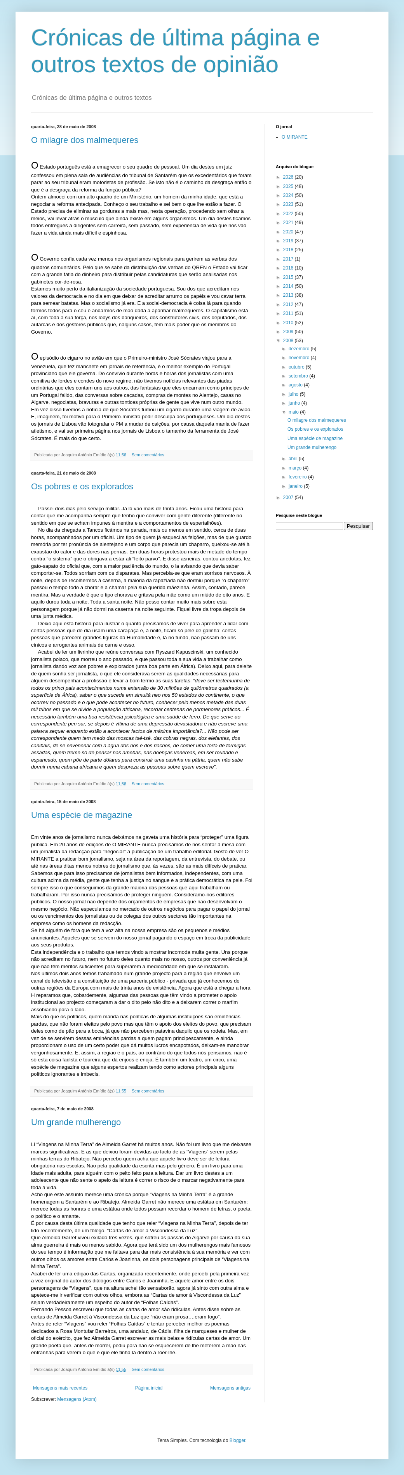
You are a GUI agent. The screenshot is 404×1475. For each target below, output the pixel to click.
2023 (289, 204)
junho (295, 403)
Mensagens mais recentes (60, 1388)
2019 (289, 241)
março (296, 468)
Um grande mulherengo (76, 1122)
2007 (289, 497)
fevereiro (298, 477)
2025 (289, 186)
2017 (289, 259)
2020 (289, 232)
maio (294, 412)
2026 (289, 177)
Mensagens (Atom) (76, 1399)
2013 (289, 295)
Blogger (238, 1440)
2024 (289, 195)
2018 (289, 249)
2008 (289, 340)
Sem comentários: (149, 454)
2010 (289, 322)
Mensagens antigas (230, 1388)
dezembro (300, 348)
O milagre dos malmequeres (84, 140)
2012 (289, 304)
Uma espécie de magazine (81, 815)
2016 (289, 268)
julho (294, 394)
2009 (289, 331)
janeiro (296, 486)
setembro (299, 376)
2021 (289, 222)
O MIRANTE (295, 137)
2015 (289, 277)
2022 (289, 213)
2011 (289, 313)
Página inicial (149, 1388)
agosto (296, 385)
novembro (300, 357)
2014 (289, 286)
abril (294, 458)
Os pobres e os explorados (82, 486)
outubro (297, 367)
